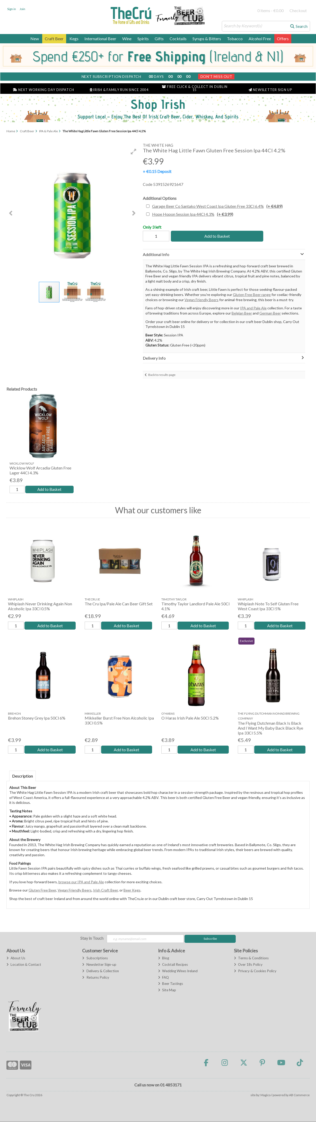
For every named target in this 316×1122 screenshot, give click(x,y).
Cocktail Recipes (173, 965)
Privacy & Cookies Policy (255, 971)
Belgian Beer (242, 313)
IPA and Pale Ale (253, 308)
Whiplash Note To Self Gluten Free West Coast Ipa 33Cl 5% (268, 606)
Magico (265, 1095)
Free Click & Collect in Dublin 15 (194, 88)
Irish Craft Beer (105, 890)
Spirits (143, 38)
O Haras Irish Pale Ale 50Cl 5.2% (190, 718)
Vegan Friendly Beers (201, 300)
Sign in (11, 9)
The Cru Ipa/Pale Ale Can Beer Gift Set (119, 603)
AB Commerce (299, 1095)
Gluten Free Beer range (252, 294)
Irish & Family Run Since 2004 (119, 90)
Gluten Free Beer (42, 890)
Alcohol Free (260, 38)
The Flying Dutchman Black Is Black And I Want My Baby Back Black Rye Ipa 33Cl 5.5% (270, 728)
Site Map (167, 990)
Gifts (159, 38)
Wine (126, 38)
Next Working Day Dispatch (43, 90)
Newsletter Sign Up (270, 90)
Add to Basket (217, 236)
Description (22, 776)
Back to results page (161, 375)
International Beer (100, 38)
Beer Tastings (170, 984)
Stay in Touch (91, 938)
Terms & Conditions (251, 958)
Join (22, 9)
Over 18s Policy (248, 965)
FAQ (163, 978)
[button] (133, 151)
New (34, 38)
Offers (283, 38)
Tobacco (235, 38)
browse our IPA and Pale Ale (81, 882)
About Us (15, 958)
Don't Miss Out (216, 76)
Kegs (73, 38)
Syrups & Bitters (206, 38)
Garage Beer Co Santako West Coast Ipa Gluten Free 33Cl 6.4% (217, 206)
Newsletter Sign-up (99, 965)
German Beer (270, 313)
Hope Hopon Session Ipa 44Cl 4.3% (192, 214)
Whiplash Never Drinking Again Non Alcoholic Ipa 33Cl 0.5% (40, 606)
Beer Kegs (132, 890)
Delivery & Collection (100, 971)
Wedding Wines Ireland (178, 971)
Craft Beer (54, 38)
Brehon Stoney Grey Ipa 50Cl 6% (36, 718)
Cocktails (178, 38)
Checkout (298, 10)
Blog (163, 958)
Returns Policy (95, 978)
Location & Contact (23, 965)
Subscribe (210, 939)
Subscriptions (95, 958)
